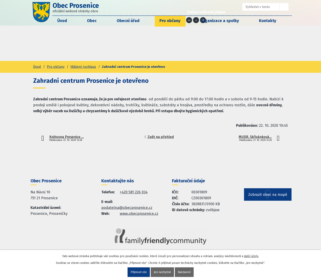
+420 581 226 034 (134, 192)
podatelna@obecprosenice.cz (126, 207)
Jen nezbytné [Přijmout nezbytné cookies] (162, 272)
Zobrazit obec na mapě (267, 195)
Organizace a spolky (219, 20)
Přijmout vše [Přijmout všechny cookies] (138, 272)
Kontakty (267, 20)
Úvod (62, 20)
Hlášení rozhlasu (83, 67)
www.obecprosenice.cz (139, 213)
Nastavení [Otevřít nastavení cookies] (184, 272)
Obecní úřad (128, 20)
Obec (92, 20)
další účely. (251, 256)
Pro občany (169, 20)
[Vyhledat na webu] (283, 6)
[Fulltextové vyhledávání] (258, 7)
